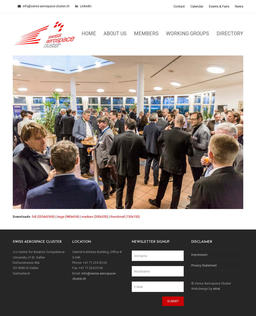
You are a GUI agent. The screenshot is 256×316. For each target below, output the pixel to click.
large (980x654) (68, 216)
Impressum (199, 254)
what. (217, 288)
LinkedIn (85, 6)
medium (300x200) (95, 216)
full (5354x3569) (43, 216)
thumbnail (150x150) (125, 216)
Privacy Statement (204, 265)
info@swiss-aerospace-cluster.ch (46, 6)
